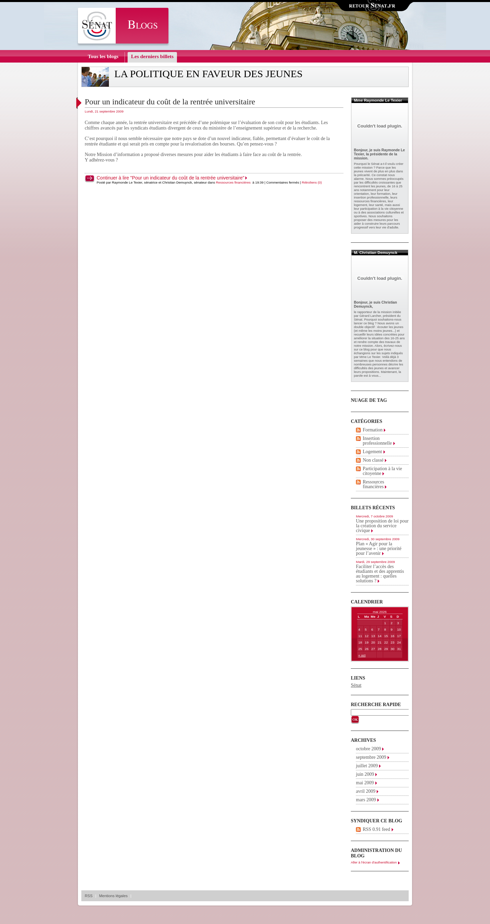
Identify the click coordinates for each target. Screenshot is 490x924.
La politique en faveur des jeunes (208, 74)
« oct (361, 655)
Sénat (356, 685)
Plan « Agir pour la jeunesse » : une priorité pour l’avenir (379, 548)
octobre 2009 (368, 748)
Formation (372, 429)
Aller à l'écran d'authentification (374, 862)
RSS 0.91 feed (376, 829)
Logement (372, 451)
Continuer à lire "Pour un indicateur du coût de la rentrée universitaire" (170, 178)
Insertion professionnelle (377, 441)
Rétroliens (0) (312, 182)
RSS (89, 896)
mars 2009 (366, 799)
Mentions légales (113, 896)
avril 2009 (365, 791)
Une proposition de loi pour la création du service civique (382, 525)
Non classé (373, 460)
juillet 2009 (367, 765)
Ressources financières (233, 182)
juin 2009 (365, 774)
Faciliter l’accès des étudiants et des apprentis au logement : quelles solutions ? (380, 573)
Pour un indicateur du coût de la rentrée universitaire (170, 101)
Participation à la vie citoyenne (382, 471)
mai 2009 (365, 782)
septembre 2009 (371, 757)
